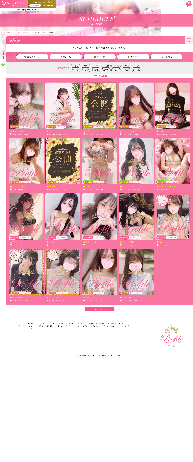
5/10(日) (126, 66)
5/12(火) (75, 70)
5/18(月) (136, 70)
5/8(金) (106, 66)
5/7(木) (96, 66)
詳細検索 (166, 57)
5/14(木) (95, 70)
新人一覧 (65, 57)
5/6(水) (86, 66)
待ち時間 (133, 57)
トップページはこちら (100, 309)
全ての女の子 (32, 57)
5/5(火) (75, 66)
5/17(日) (126, 70)
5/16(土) (116, 70)
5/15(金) (105, 70)
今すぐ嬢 (99, 57)
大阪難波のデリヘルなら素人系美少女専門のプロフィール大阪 (100, 355)
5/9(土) (116, 66)
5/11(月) (136, 66)
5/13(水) (85, 70)
